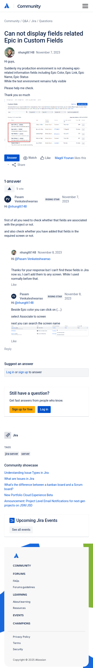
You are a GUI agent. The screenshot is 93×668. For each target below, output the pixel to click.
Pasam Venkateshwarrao (26, 199)
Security (18, 649)
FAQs (16, 580)
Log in (10, 372)
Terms (17, 643)
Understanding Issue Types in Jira (26, 472)
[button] (46, 125)
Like (14, 284)
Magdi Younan (64, 158)
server (25, 454)
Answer (12, 157)
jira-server (11, 454)
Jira (33, 21)
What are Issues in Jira (19, 478)
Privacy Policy (21, 636)
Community (29, 6)
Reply (8, 349)
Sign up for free (22, 409)
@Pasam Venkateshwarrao (32, 259)
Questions (45, 21)
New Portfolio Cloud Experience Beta (28, 495)
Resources (19, 608)
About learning (21, 601)
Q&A (25, 21)
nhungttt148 (26, 52)
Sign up (23, 372)
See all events (21, 529)
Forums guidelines (24, 587)
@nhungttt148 (17, 206)
